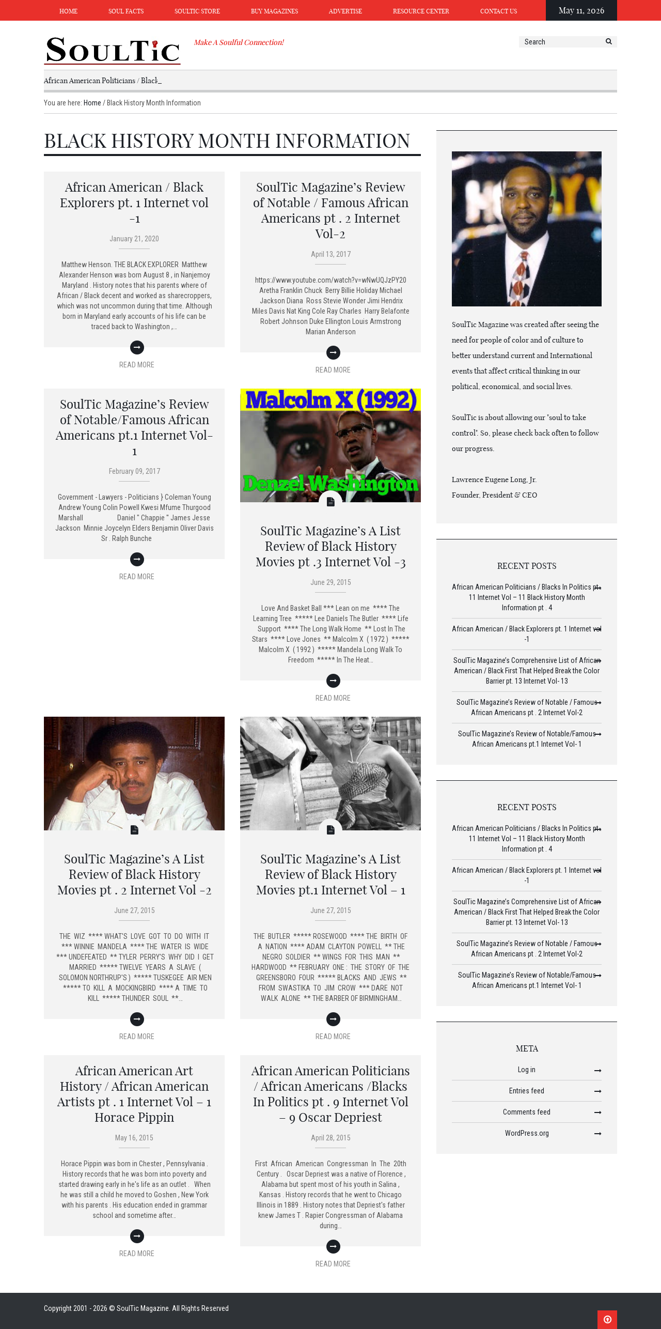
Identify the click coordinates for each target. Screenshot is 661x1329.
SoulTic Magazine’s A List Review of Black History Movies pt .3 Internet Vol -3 (331, 546)
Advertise (345, 11)
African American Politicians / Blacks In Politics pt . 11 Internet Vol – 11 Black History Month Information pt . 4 (527, 597)
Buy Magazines (274, 11)
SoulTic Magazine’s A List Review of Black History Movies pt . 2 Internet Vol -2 (134, 874)
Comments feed (526, 1112)
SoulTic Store (197, 11)
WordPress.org (527, 1133)
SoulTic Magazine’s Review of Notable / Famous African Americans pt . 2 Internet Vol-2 (330, 210)
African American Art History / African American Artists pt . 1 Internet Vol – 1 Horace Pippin (134, 1094)
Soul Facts (126, 11)
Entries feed (526, 1091)
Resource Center (421, 11)
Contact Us (498, 11)
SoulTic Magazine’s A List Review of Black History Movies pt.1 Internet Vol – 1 (330, 874)
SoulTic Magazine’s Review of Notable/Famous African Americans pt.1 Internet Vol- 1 (134, 427)
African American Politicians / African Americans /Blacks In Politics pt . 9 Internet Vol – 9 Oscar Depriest (330, 1094)
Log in (527, 1069)
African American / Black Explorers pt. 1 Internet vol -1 (134, 202)
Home (68, 11)
